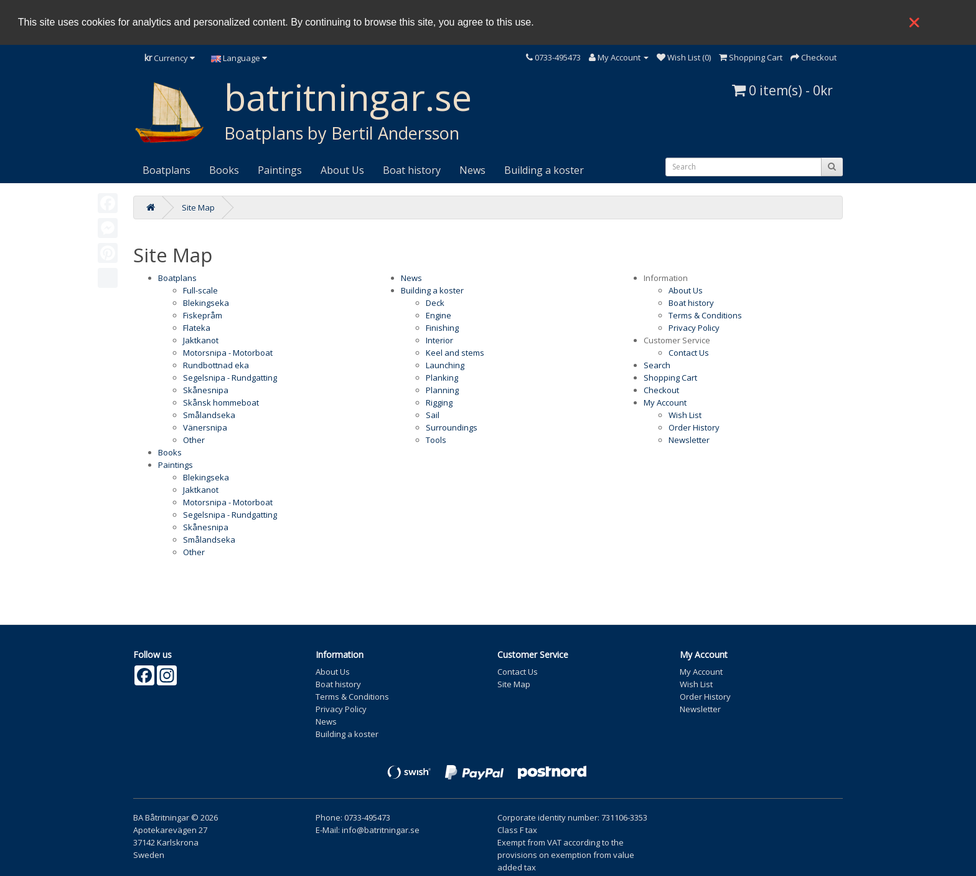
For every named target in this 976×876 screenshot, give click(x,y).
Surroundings (451, 427)
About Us (342, 170)
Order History (694, 427)
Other (194, 439)
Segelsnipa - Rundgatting (230, 377)
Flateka (196, 327)
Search (657, 365)
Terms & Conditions (705, 315)
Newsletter (689, 439)
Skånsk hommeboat (221, 402)
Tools (436, 439)
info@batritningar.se (381, 830)
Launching (445, 365)
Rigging (439, 402)
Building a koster (544, 170)
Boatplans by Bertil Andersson (341, 133)
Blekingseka (206, 302)
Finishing (442, 327)
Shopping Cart (670, 377)
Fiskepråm (202, 315)
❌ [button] (914, 22)
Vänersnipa (205, 427)
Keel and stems (455, 352)
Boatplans (166, 170)
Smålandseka (209, 415)
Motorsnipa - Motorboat (228, 352)
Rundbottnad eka (216, 365)
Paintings (280, 170)
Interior (439, 340)
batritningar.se (348, 96)
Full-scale (200, 290)
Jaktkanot (200, 340)
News (472, 170)
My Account (665, 402)
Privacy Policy (694, 327)
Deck (435, 302)
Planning (442, 390)
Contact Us (689, 352)
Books (224, 170)
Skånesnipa (205, 390)
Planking (442, 377)
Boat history (412, 170)
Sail (432, 415)
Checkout (661, 390)
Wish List (685, 415)
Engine (438, 315)
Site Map (198, 207)
